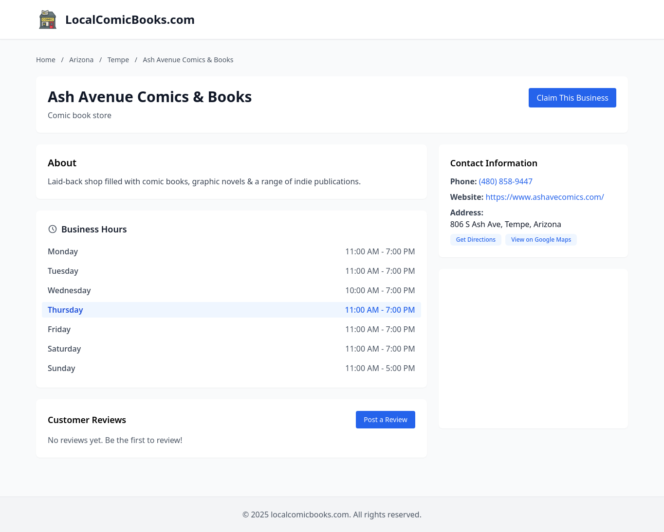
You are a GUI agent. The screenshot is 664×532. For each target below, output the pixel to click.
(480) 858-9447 (506, 181)
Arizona (81, 59)
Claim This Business (572, 97)
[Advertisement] (533, 349)
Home (45, 59)
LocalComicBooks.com (130, 19)
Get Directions (476, 239)
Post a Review (385, 419)
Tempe (118, 59)
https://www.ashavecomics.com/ (544, 197)
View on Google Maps (541, 239)
